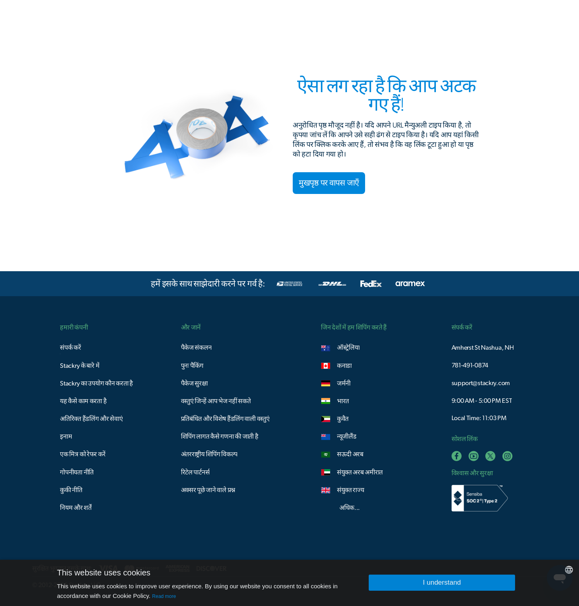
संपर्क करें (70, 347)
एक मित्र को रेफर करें (82, 454)
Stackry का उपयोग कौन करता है (96, 383)
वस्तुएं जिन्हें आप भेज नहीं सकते (216, 401)
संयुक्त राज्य (350, 490)
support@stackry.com (481, 383)
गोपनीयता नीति (77, 472)
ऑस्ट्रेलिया (348, 347)
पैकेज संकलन (196, 347)
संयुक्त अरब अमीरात (360, 472)
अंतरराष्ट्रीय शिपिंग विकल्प (209, 454)
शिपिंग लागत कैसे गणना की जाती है (220, 436)
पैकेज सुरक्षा (194, 383)
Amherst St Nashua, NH (483, 347)
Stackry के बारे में (79, 366)
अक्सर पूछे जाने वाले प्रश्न (208, 490)
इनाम (66, 436)
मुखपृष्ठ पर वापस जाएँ (329, 183)
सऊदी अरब (350, 454)
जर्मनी (344, 383)
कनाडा (344, 366)
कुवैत (343, 419)
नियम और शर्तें (75, 508)
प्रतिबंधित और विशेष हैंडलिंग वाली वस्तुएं (225, 419)
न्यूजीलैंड (347, 436)
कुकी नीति (71, 490)
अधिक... (349, 508)
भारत (343, 401)
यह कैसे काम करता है (83, 401)
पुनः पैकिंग (192, 366)
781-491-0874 (470, 365)
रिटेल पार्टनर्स (195, 472)
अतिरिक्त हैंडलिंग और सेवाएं (91, 419)
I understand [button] (442, 582)
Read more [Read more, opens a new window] (164, 596)
